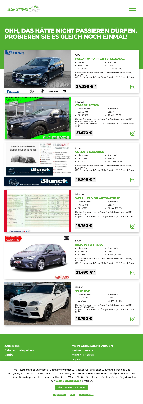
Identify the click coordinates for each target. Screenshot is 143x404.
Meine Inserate (82, 350)
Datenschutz (86, 394)
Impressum (59, 394)
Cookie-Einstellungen (68, 380)
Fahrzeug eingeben (19, 350)
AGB (72, 394)
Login (8, 355)
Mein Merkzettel (83, 355)
